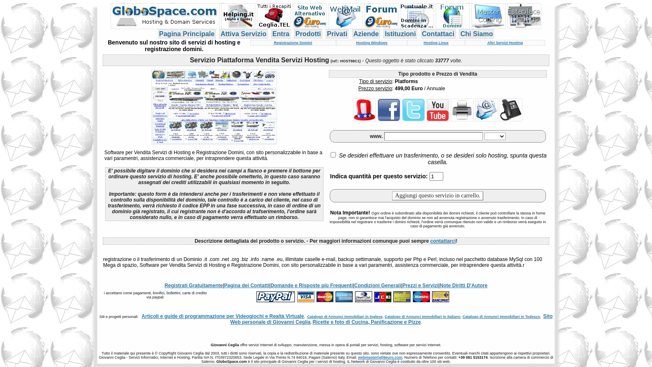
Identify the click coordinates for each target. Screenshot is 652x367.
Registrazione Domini (293, 43)
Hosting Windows (371, 43)
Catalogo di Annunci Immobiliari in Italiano (422, 317)
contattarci (443, 241)
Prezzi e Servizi (421, 285)
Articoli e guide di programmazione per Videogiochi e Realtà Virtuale (223, 316)
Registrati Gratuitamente (194, 285)
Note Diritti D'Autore (463, 285)
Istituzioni (400, 33)
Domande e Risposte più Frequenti (312, 285)
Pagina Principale (187, 33)
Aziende (366, 33)
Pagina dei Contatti (246, 285)
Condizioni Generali (377, 285)
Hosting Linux (436, 43)
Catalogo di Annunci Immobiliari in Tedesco (501, 317)
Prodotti (308, 33)
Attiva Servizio (243, 33)
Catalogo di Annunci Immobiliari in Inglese (345, 317)
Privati (337, 33)
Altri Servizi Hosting (505, 43)
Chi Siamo (476, 33)
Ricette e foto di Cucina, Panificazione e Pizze (367, 322)
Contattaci (438, 33)
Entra (280, 33)
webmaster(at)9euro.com (380, 357)
